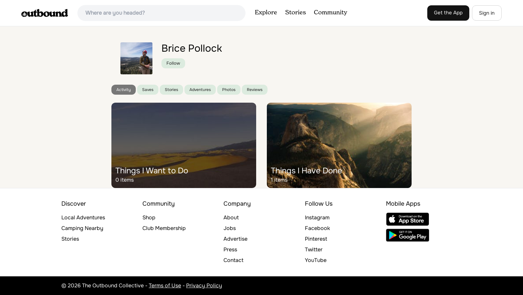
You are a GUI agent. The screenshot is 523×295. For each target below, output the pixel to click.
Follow (173, 63)
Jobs (229, 228)
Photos (228, 89)
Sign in (487, 13)
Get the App (448, 12)
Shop (148, 217)
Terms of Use (165, 285)
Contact (233, 260)
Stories (295, 13)
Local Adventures (83, 217)
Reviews (255, 89)
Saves (147, 89)
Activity (123, 89)
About (231, 217)
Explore (266, 13)
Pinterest (316, 238)
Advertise (235, 238)
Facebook (317, 228)
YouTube (316, 260)
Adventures (200, 89)
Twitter (314, 249)
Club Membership (164, 228)
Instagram (317, 217)
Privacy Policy (204, 285)
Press (230, 249)
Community (330, 13)
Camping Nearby (82, 228)
